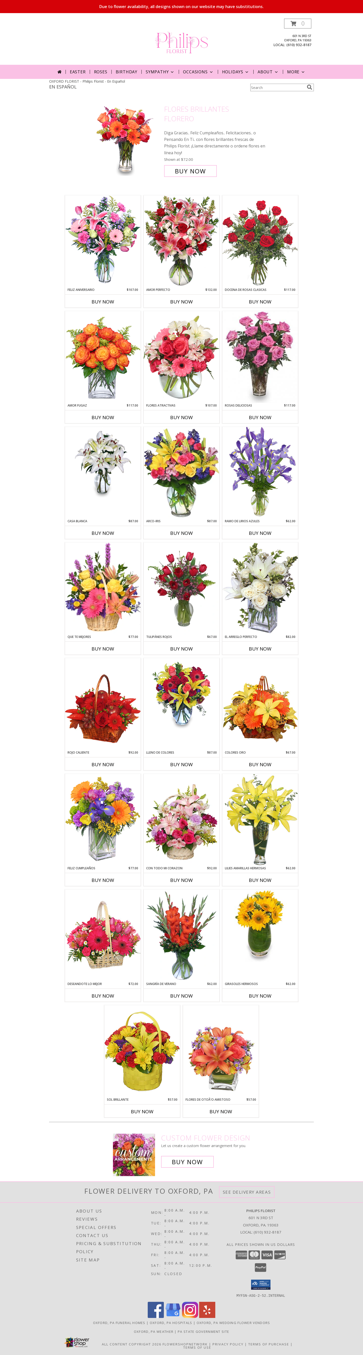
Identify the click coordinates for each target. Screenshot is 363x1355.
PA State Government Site (203, 1331)
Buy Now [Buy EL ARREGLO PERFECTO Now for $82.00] (260, 648)
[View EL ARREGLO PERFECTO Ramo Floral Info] (260, 588)
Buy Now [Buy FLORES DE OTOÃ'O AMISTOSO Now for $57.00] (220, 1111)
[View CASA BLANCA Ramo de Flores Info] (103, 463)
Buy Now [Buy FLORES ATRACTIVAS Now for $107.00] (181, 417)
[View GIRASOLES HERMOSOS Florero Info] (260, 926)
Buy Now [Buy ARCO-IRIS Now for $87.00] (181, 533)
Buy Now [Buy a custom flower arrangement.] (187, 1162)
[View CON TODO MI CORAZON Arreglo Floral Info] (181, 820)
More (296, 72)
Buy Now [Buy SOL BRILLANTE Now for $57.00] (142, 1111)
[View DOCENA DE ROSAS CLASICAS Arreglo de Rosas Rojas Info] (260, 241)
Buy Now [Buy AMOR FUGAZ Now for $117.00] (103, 417)
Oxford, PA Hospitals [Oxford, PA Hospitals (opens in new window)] (171, 1322)
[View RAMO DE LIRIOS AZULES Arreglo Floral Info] (260, 472)
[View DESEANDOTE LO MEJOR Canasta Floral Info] (103, 935)
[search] (310, 87)
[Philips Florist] (181, 41)
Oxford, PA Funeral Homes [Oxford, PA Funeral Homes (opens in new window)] (119, 1322)
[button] (297, 23)
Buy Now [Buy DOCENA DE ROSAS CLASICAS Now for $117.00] (260, 301)
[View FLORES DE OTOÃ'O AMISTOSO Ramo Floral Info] (221, 1051)
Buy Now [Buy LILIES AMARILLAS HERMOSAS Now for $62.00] (260, 880)
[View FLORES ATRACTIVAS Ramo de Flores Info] (181, 357)
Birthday (126, 72)
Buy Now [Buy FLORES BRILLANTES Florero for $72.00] (190, 171)
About (268, 72)
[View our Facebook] (156, 1316)
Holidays (235, 72)
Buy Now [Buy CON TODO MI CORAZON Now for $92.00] (181, 880)
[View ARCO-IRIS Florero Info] (181, 473)
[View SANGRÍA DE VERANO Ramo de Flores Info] (181, 935)
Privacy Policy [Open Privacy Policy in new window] (228, 1344)
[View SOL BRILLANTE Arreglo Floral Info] (142, 1051)
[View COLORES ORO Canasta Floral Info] (260, 704)
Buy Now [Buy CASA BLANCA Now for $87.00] (103, 533)
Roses (100, 72)
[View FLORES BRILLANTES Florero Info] (128, 140)
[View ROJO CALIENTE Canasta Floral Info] (103, 704)
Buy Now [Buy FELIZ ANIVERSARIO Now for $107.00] (103, 301)
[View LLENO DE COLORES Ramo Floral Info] (181, 694)
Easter (78, 72)
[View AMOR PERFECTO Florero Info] (181, 241)
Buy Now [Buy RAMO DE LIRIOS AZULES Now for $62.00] (260, 533)
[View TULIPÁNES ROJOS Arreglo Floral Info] (181, 588)
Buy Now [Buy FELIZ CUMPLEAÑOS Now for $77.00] (103, 880)
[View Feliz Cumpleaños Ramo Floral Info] (103, 820)
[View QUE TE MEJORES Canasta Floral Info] (103, 588)
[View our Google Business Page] (173, 1316)
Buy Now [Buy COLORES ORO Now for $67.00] (260, 764)
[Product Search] (278, 87)
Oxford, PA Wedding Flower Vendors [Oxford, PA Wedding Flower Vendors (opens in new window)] (233, 1322)
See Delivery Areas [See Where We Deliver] (247, 1192)
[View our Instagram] (190, 1316)
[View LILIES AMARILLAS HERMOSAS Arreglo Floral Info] (260, 820)
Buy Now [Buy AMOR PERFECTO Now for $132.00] (181, 301)
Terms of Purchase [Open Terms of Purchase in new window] (268, 1344)
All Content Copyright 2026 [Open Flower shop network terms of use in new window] (131, 1344)
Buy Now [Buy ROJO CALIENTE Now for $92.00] (103, 764)
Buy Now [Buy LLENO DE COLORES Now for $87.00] (181, 764)
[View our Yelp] (207, 1316)
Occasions (198, 72)
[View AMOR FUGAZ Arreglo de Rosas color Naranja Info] (103, 357)
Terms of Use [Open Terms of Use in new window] (197, 1347)
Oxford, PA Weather (153, 1331)
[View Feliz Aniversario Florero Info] (103, 241)
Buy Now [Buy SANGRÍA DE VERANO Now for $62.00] (181, 996)
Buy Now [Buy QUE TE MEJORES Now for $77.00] (103, 648)
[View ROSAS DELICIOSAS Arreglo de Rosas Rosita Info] (260, 357)
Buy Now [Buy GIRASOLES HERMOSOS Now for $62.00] (260, 996)
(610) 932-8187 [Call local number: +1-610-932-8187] (298, 44)
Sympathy (160, 72)
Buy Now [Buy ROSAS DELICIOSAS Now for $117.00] (260, 417)
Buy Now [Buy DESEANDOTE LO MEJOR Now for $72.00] (103, 996)
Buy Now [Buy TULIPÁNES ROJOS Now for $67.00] (181, 648)
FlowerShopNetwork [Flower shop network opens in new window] (185, 1344)
